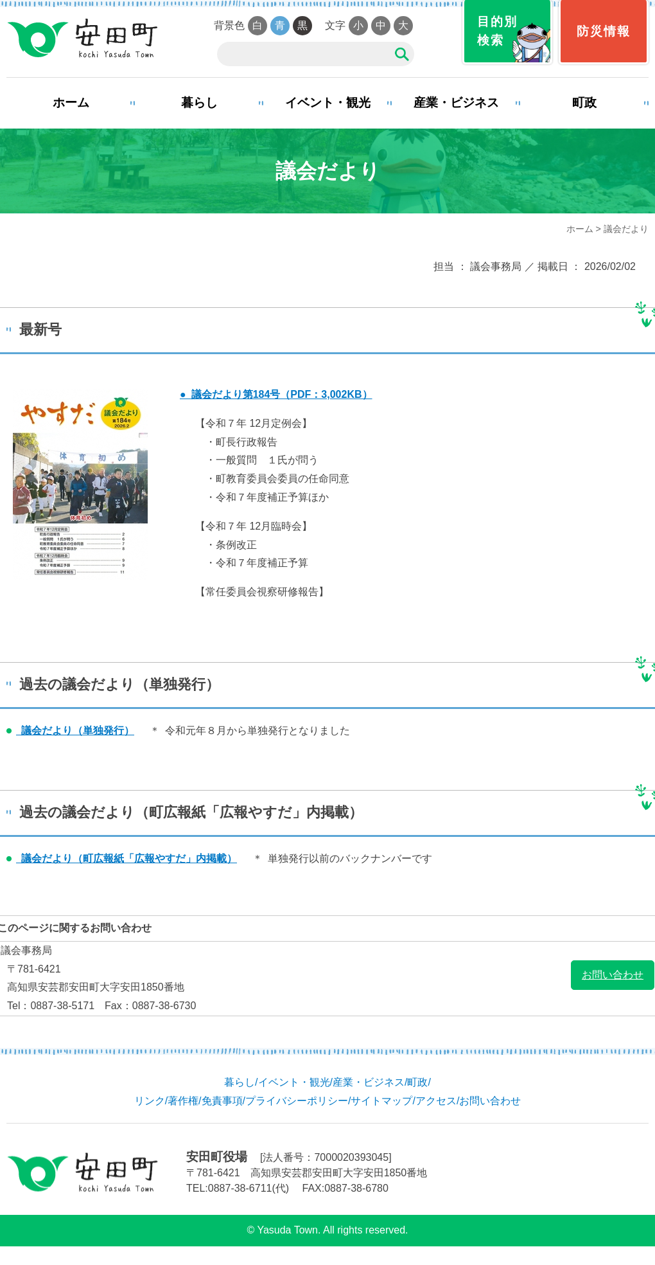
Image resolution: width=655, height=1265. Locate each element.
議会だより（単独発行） (75, 730)
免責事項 (222, 1100)
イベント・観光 (328, 102)
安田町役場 (81, 38)
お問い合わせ (612, 974)
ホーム (71, 102)
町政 (584, 102)
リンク (149, 1100)
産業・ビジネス (456, 102)
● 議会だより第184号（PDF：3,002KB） (276, 394)
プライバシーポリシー (296, 1100)
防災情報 (604, 31)
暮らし (199, 102)
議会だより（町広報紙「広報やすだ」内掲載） (126, 858)
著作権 (183, 1100)
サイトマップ (381, 1100)
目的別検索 (497, 31)
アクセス (436, 1100)
